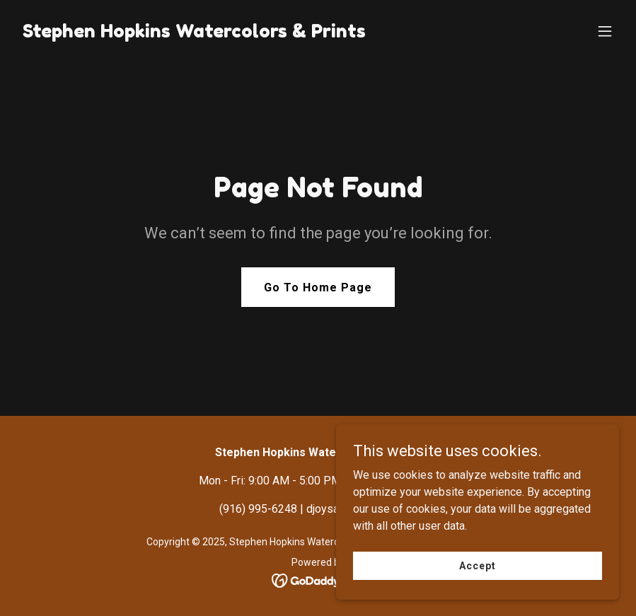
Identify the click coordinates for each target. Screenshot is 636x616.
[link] (194, 33)
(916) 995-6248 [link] (258, 509)
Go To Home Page (318, 287)
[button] (605, 31)
